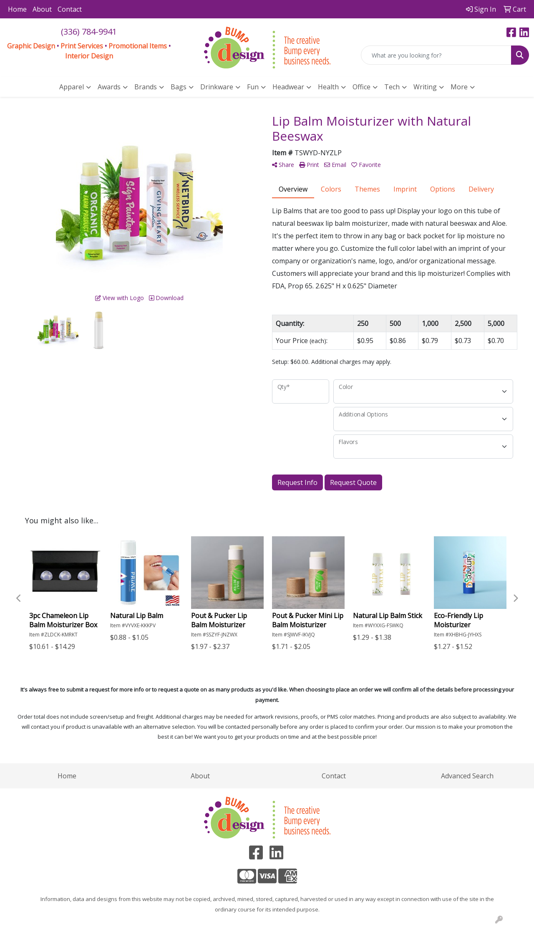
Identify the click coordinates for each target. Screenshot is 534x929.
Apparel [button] (71, 86)
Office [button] (361, 86)
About (42, 9)
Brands (145, 86)
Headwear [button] (288, 86)
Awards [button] (109, 86)
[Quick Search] (436, 55)
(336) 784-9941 (89, 31)
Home (17, 9)
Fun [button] (253, 86)
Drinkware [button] (216, 86)
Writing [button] (425, 86)
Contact (70, 9)
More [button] (459, 86)
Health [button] (328, 86)
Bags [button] (178, 86)
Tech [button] (392, 86)
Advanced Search (467, 775)
